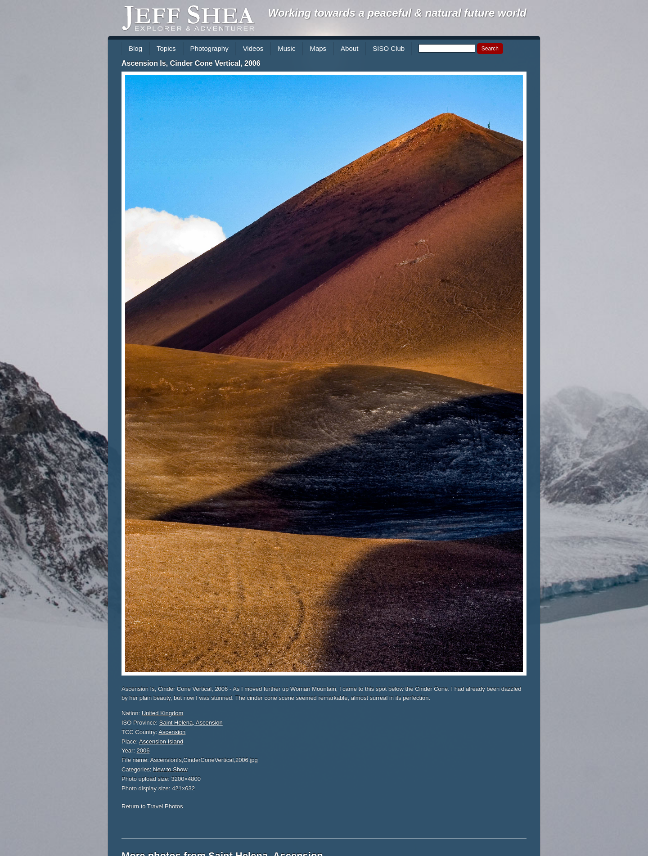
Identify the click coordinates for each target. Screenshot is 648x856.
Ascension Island (161, 741)
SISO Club (389, 48)
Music (286, 48)
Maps (318, 48)
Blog (135, 48)
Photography (209, 48)
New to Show (170, 769)
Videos (253, 48)
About (349, 48)
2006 (143, 750)
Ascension (171, 732)
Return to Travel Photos (152, 806)
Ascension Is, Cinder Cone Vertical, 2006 (191, 63)
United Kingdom (163, 713)
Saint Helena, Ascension (191, 722)
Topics (166, 48)
